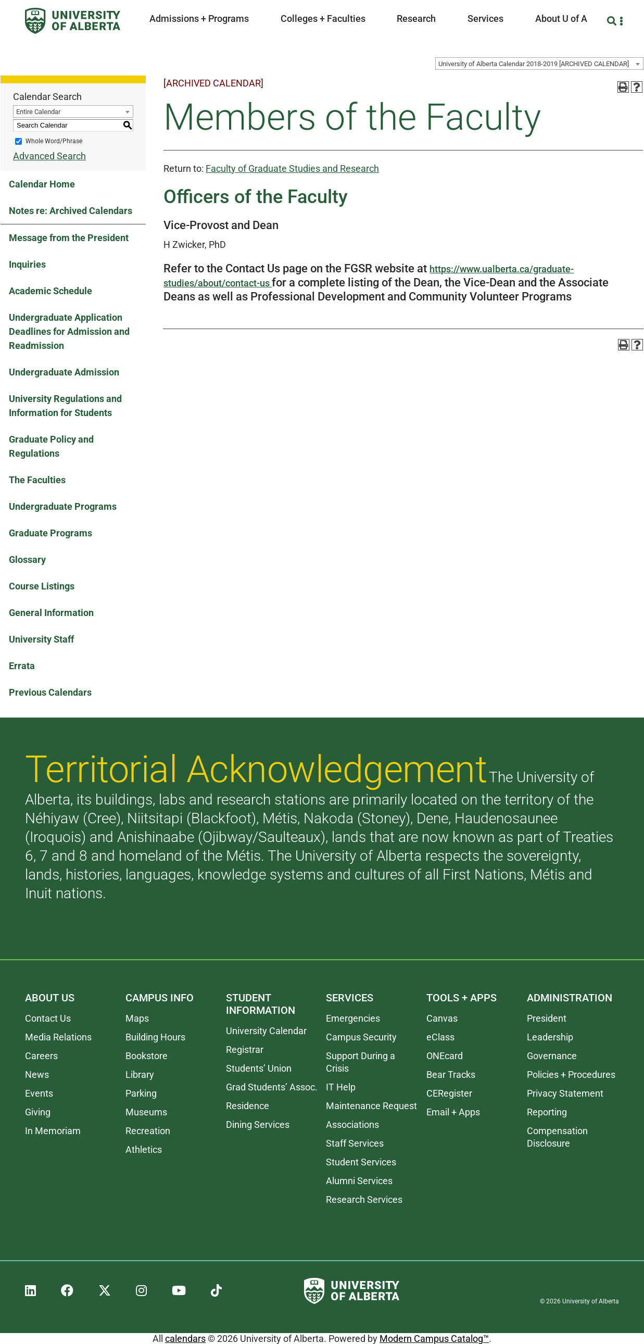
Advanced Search (49, 155)
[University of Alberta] (72, 21)
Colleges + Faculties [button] (323, 18)
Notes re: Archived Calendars (70, 210)
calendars (185, 1338)
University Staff (41, 639)
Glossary (27, 559)
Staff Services (355, 1143)
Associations (352, 1124)
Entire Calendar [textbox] (38, 112)
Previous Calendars (50, 692)
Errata (22, 665)
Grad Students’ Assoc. (272, 1087)
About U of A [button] (561, 18)
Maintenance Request (371, 1105)
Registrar (244, 1049)
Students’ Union (259, 1068)
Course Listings (41, 586)
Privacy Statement (565, 1093)
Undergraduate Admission (64, 372)
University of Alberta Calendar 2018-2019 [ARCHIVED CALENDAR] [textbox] (533, 64)
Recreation (147, 1130)
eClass (440, 1037)
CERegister (449, 1093)
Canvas (442, 1018)
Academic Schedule (50, 290)
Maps (137, 1018)
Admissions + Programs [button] (199, 18)
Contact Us (48, 1018)
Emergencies (353, 1018)
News (37, 1074)
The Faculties (37, 479)
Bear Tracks (450, 1074)
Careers (41, 1055)
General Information (51, 612)
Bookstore (146, 1055)
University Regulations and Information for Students (65, 405)
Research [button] (416, 18)
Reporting (547, 1112)
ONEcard (444, 1055)
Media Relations (58, 1037)
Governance (552, 1055)
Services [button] (485, 18)
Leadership (550, 1037)
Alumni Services (359, 1180)
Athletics (143, 1149)
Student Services (361, 1162)
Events (39, 1093)
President (546, 1018)
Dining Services (257, 1124)
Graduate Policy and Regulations (51, 446)
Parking (141, 1093)
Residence (247, 1105)
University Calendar (266, 1030)
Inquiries (27, 264)
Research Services (364, 1199)
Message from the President (69, 237)
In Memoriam (53, 1130)
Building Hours (155, 1037)
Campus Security (361, 1037)
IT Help (341, 1087)
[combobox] (539, 63)
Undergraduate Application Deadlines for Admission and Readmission (69, 331)
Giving (37, 1112)
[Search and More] (613, 21)
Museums (146, 1112)
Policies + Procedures (571, 1074)
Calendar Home (42, 184)
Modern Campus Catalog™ (434, 1338)
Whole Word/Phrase (54, 141)
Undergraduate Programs (63, 506)
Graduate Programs (50, 532)
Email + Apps (453, 1112)
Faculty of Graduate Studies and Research (292, 168)
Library (139, 1074)
